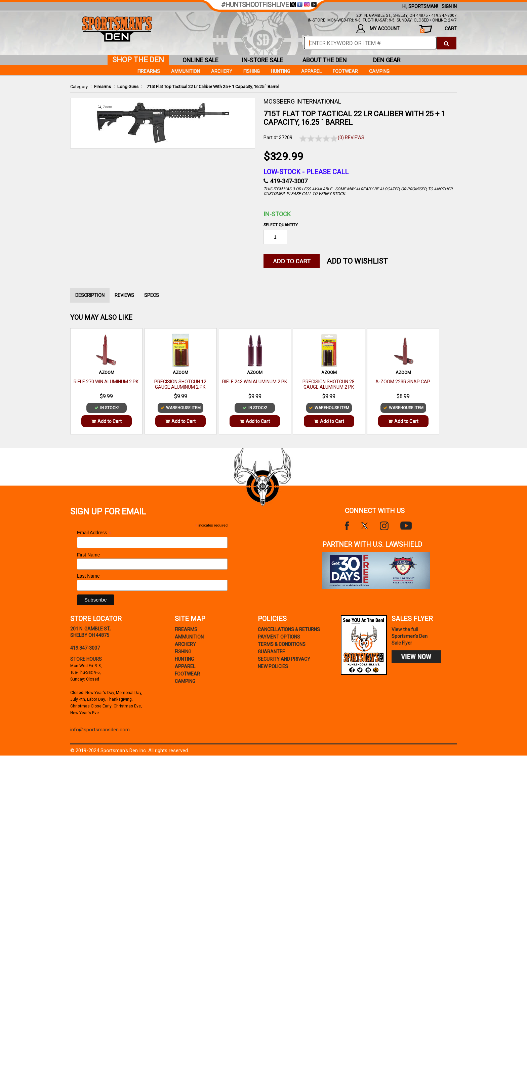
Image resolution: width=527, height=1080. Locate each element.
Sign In (449, 6)
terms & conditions (282, 644)
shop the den (138, 59)
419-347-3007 (289, 181)
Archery (221, 71)
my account (378, 28)
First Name (88, 554)
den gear (387, 60)
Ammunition (185, 71)
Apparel (311, 71)
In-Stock (277, 214)
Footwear (345, 71)
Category (79, 86)
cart (438, 29)
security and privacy (284, 659)
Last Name (88, 576)
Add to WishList (357, 261)
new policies (273, 666)
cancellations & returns (289, 629)
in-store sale (262, 60)
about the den (324, 60)
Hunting (280, 71)
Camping (379, 71)
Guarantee (271, 651)
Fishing (251, 71)
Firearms (102, 86)
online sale (200, 60)
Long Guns (127, 86)
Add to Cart (106, 421)
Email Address (94, 533)
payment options (279, 637)
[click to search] (446, 43)
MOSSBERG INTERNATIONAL (302, 101)
